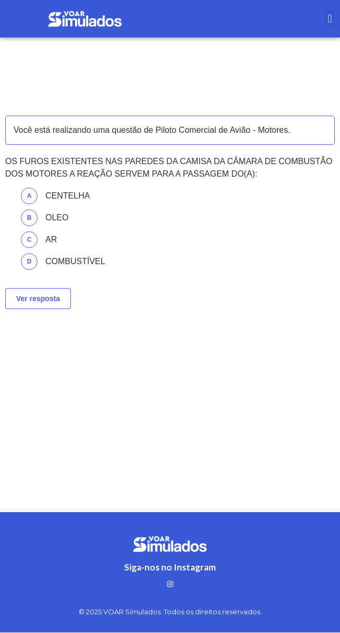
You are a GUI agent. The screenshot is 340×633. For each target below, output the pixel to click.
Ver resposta (38, 298)
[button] (330, 19)
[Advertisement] (170, 397)
